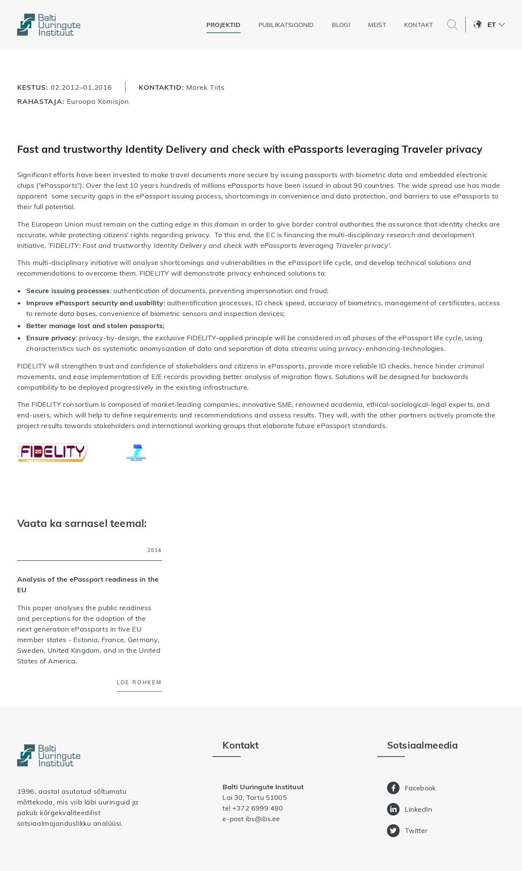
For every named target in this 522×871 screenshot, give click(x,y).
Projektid (223, 25)
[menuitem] (496, 24)
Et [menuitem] (491, 24)
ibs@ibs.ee (263, 818)
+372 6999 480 (257, 808)
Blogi (341, 25)
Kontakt (418, 25)
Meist (377, 25)
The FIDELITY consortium (59, 404)
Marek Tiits (205, 87)
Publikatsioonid (286, 25)
